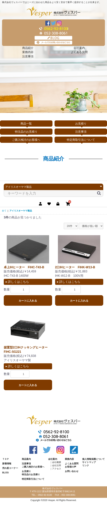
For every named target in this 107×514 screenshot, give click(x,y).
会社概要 (56, 462)
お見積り (81, 123)
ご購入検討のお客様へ (26, 139)
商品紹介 (27, 47)
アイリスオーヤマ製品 (20, 210)
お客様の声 (70, 466)
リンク (85, 465)
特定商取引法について (81, 139)
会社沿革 (56, 465)
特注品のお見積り (26, 131)
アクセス (56, 468)
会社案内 (79, 47)
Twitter (53, 23)
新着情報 (6, 463)
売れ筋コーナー (10, 468)
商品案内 (26, 459)
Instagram (59, 23)
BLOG (53, 38)
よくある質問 (79, 52)
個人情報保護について (93, 459)
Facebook (47, 23)
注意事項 (27, 56)
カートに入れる (28, 300)
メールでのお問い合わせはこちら (53, 42)
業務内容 (27, 52)
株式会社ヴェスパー (53, 11)
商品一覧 (26, 123)
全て (4, 210)
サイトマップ (89, 462)
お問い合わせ (71, 471)
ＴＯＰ (5, 459)
